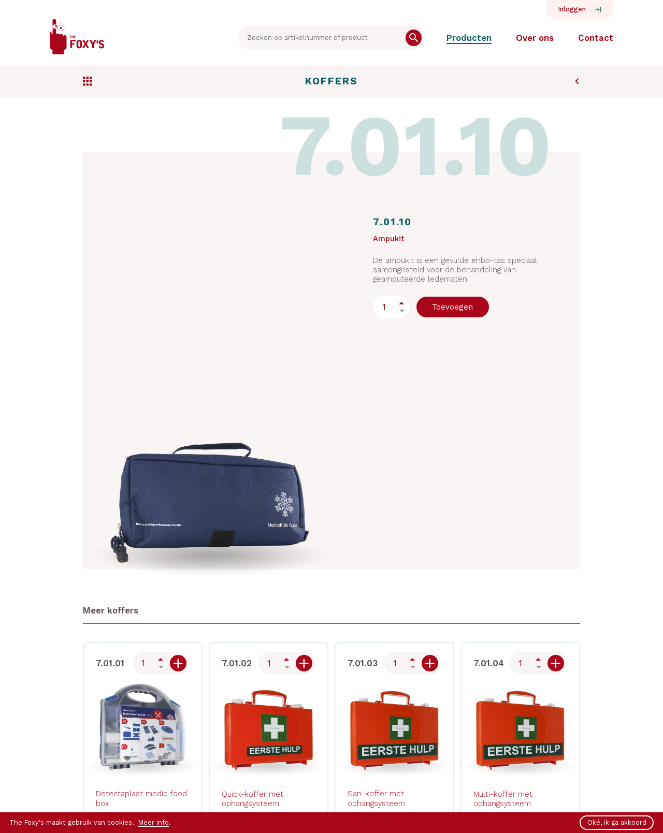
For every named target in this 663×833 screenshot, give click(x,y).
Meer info (153, 822)
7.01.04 (488, 663)
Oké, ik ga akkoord (616, 822)
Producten (469, 38)
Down (402, 311)
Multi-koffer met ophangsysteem (502, 799)
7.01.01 (110, 663)
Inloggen (572, 9)
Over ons (535, 38)
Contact (595, 38)
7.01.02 (237, 663)
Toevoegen (452, 307)
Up (402, 303)
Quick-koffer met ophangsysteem (252, 799)
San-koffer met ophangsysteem (376, 798)
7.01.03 (363, 663)
